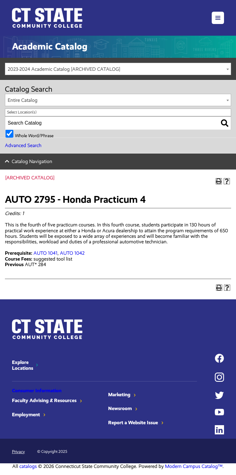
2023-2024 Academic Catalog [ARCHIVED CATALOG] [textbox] (64, 69)
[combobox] (118, 69)
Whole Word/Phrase (34, 135)
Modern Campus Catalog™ (193, 466)
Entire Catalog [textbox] (22, 100)
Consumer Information (36, 390)
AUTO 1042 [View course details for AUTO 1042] (72, 253)
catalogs (28, 466)
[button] (218, 18)
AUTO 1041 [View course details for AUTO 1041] (45, 253)
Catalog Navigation (32, 161)
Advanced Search (23, 145)
